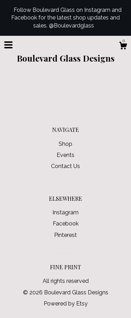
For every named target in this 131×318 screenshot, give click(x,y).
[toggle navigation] (8, 44)
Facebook (66, 223)
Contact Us (65, 166)
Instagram (65, 212)
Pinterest (65, 235)
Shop (65, 144)
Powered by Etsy (66, 303)
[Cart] (123, 46)
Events (65, 155)
